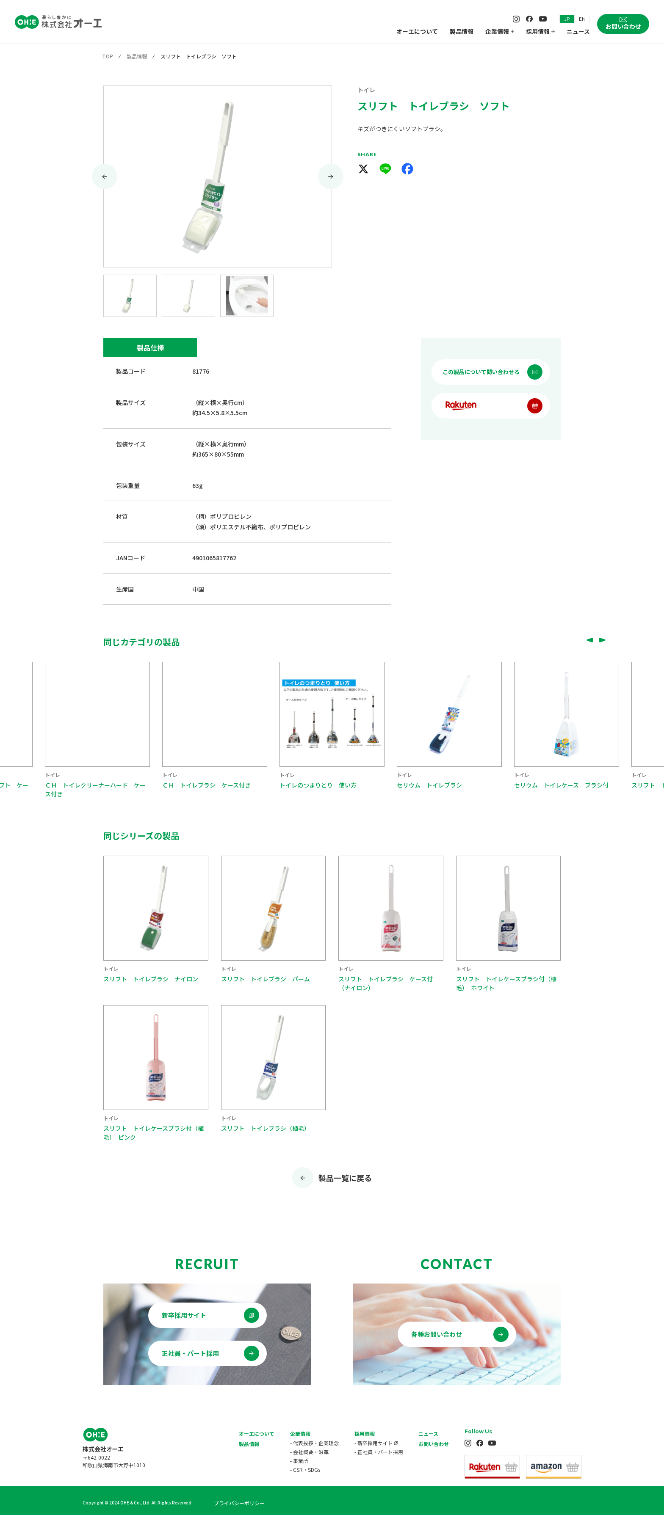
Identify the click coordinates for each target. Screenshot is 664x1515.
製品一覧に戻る (345, 1177)
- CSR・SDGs (305, 1469)
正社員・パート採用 (190, 1353)
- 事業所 (299, 1460)
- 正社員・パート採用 (378, 1451)
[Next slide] (330, 176)
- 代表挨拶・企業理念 (314, 1442)
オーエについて (417, 31)
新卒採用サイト (184, 1315)
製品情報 (461, 31)
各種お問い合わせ (436, 1334)
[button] (130, 296)
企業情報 (499, 31)
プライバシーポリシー (239, 1503)
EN (582, 19)
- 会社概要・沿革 (309, 1451)
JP (567, 19)
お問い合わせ (433, 1443)
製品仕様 (150, 347)
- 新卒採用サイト (373, 1442)
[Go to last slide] (104, 176)
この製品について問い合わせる (481, 372)
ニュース (578, 31)
